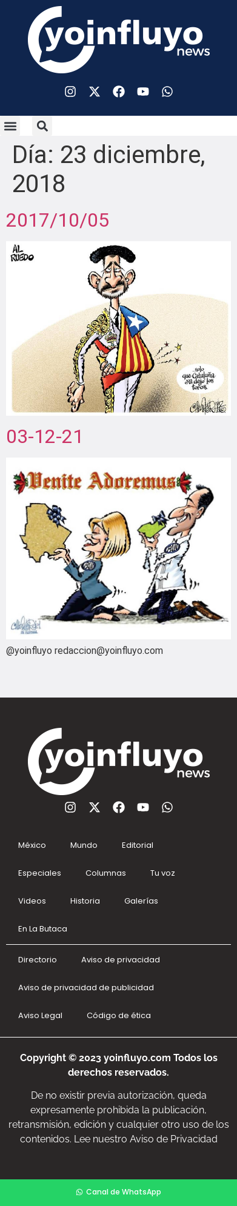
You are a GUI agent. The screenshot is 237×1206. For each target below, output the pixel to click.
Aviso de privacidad (120, 959)
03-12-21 (45, 436)
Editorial (137, 845)
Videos (32, 901)
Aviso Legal (40, 1015)
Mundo (84, 845)
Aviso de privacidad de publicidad (86, 987)
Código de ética (119, 1015)
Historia (85, 901)
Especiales (39, 873)
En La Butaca (42, 928)
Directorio (37, 959)
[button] (10, 126)
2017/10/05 (57, 220)
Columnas (105, 873)
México (32, 845)
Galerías (141, 901)
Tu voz (162, 873)
